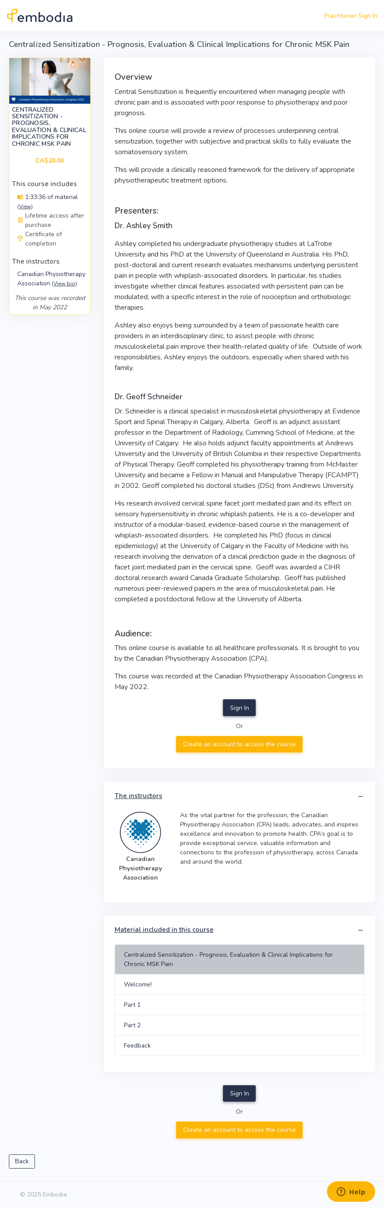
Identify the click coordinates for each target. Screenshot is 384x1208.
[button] (361, 796)
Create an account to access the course (239, 744)
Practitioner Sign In (350, 16)
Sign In (239, 708)
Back (22, 1161)
